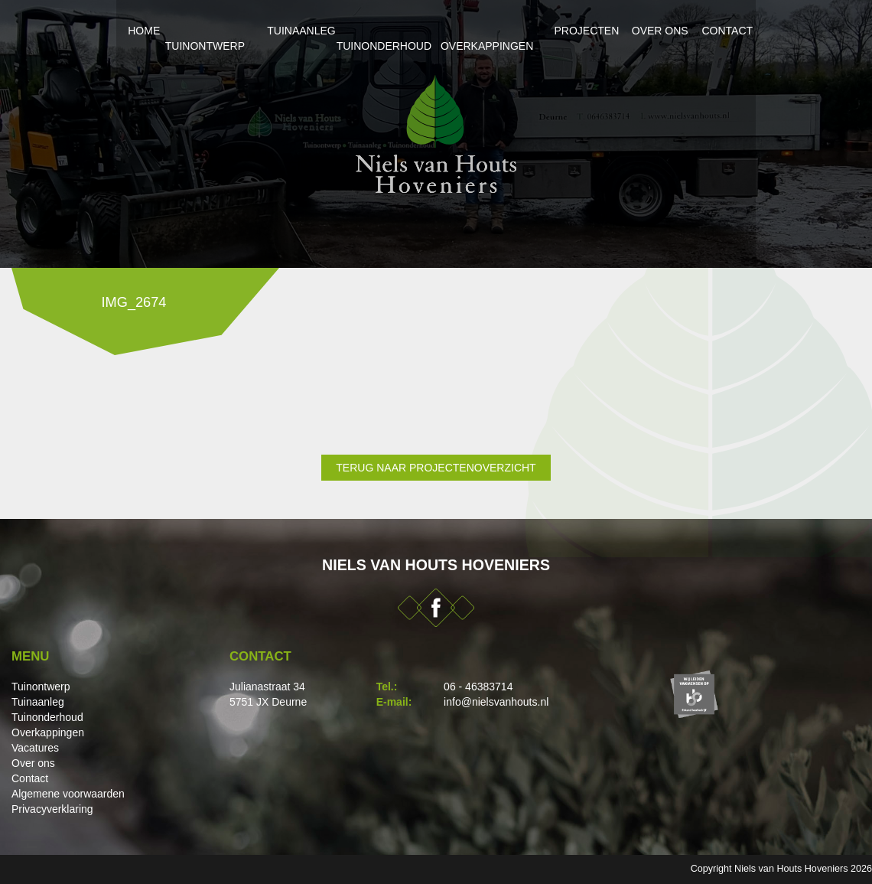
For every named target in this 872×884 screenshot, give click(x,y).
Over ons (684, 30)
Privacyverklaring (52, 809)
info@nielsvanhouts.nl (496, 702)
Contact (761, 30)
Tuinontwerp (180, 30)
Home (102, 30)
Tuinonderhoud (381, 30)
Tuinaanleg (277, 30)
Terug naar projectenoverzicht (435, 468)
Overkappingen (499, 30)
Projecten (600, 30)
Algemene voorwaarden (68, 794)
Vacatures (35, 748)
